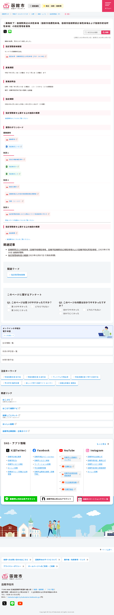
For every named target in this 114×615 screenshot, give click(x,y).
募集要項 (12, 139)
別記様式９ (13, 167)
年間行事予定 (8, 359)
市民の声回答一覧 (9, 351)
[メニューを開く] (108, 6)
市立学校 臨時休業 (12, 383)
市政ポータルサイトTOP (20, 14)
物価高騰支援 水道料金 (37, 377)
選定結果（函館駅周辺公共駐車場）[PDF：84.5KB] (26, 56)
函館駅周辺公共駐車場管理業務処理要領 (22, 194)
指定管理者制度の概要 (18, 255)
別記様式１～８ (14, 146)
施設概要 (12, 233)
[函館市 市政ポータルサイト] (14, 6)
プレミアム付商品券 (60, 377)
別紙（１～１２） (15, 201)
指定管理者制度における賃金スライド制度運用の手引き (28, 214)
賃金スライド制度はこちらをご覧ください (19, 220)
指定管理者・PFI (55, 14)
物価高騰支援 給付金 (13, 377)
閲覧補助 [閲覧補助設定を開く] (34, 6)
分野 (32, 14)
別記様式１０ (13, 174)
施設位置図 (13, 187)
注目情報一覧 (8, 343)
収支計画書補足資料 (16, 159)
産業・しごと (42, 14)
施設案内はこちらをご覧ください (16, 118)
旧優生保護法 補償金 (68, 383)
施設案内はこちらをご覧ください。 (19, 239)
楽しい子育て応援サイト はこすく (39, 383)
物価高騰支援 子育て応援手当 (86, 377)
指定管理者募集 (18, 274)
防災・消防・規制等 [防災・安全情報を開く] (52, 6)
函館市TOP (5, 14)
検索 (107, 32)
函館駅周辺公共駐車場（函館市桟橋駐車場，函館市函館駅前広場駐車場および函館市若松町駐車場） (53, 249)
